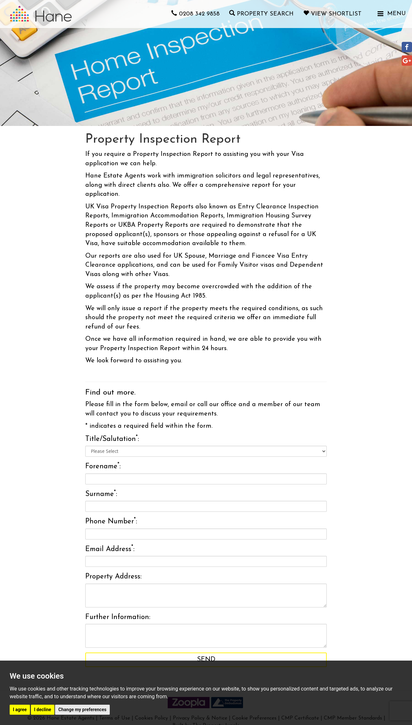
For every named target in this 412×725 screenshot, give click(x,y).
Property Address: (113, 576)
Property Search (261, 14)
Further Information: (117, 617)
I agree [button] (20, 709)
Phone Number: (111, 521)
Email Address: (110, 548)
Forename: (103, 466)
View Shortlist (332, 14)
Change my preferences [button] (82, 709)
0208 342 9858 (195, 14)
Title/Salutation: (112, 438)
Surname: (101, 494)
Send (206, 659)
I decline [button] (42, 709)
